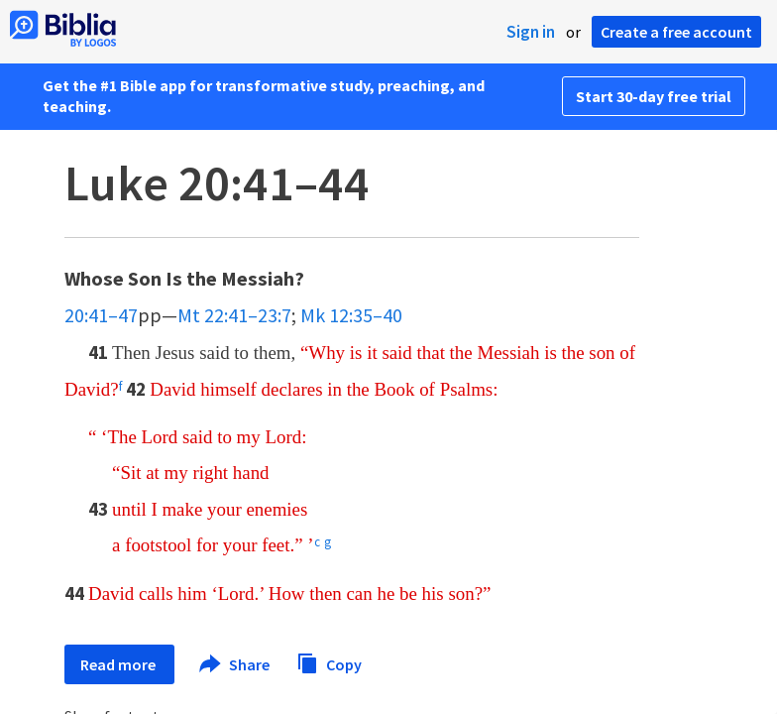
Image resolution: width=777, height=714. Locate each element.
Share (235, 664)
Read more (119, 664)
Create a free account (676, 32)
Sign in (530, 32)
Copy (329, 662)
